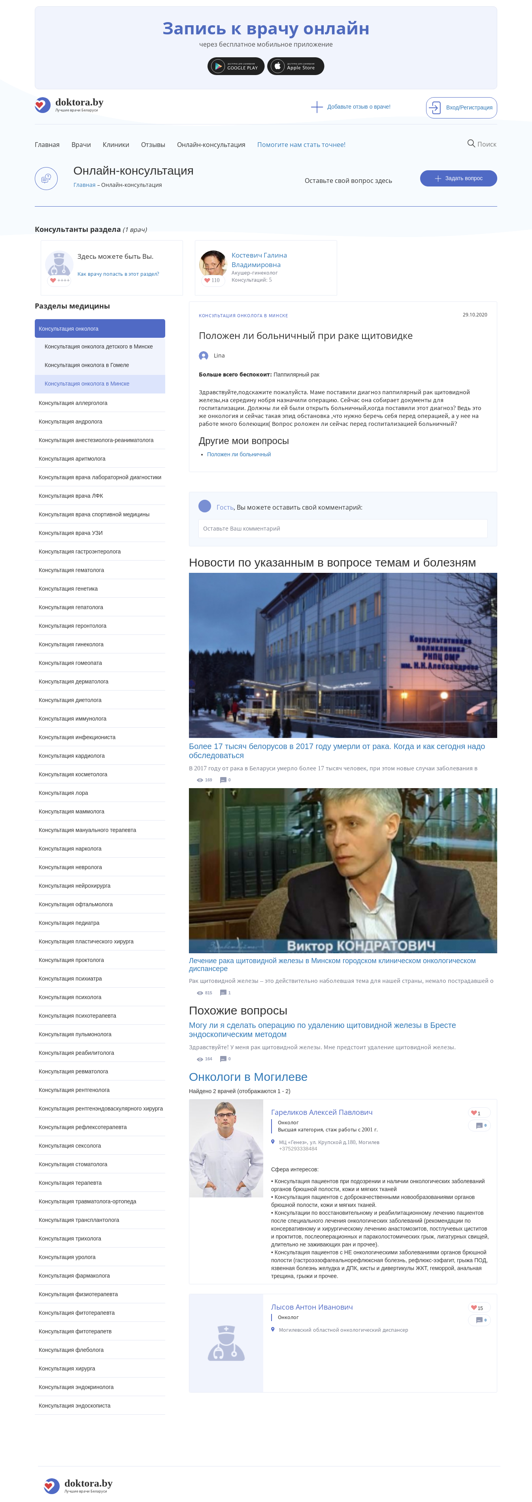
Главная (47, 144)
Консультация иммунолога (72, 718)
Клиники (116, 144)
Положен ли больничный (239, 454)
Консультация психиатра (70, 978)
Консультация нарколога (70, 848)
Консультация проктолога (71, 960)
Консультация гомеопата (70, 663)
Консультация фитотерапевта (77, 1313)
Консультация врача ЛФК (71, 496)
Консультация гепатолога (71, 607)
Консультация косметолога (73, 774)
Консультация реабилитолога (76, 1053)
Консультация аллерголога (73, 403)
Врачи (81, 144)
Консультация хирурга (67, 1368)
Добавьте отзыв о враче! (351, 107)
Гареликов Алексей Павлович (322, 1112)
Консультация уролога (67, 1257)
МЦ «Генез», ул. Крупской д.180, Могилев (329, 1142)
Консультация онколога (68, 329)
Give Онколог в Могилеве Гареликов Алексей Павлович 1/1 (474, 1113)
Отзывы (153, 144)
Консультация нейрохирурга (75, 886)
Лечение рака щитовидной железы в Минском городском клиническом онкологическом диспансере (332, 965)
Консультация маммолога (71, 811)
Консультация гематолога (71, 570)
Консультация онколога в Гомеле (87, 365)
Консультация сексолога (70, 1145)
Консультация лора (63, 793)
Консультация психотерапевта (77, 1016)
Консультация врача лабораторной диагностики (100, 477)
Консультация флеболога (71, 1350)
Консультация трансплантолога (79, 1220)
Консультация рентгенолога (74, 1090)
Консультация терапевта (70, 1183)
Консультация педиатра (69, 923)
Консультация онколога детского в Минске (99, 346)
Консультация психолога (70, 997)
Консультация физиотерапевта (78, 1294)
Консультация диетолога (70, 700)
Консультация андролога (70, 421)
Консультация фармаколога (74, 1275)
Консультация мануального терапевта (87, 830)
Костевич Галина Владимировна (259, 259)
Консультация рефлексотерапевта (83, 1127)
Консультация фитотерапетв (75, 1331)
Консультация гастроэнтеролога (80, 551)
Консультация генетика (68, 588)
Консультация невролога (70, 867)
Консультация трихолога (70, 1238)
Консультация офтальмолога (76, 904)
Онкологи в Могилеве (248, 1076)
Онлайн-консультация (211, 144)
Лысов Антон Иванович (312, 1307)
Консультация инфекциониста (77, 737)
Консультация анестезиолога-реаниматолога (96, 440)
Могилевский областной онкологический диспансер (343, 1330)
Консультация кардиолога (72, 756)
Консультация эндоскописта (74, 1405)
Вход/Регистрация (460, 107)
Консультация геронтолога (72, 626)
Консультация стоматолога (73, 1164)
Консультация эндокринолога (76, 1387)
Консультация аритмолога (72, 458)
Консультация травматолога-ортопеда (87, 1201)
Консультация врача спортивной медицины (94, 514)
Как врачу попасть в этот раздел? (118, 274)
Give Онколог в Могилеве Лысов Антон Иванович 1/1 (474, 1308)
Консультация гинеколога (71, 644)
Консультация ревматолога (73, 1071)
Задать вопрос (459, 178)
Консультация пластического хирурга (86, 941)
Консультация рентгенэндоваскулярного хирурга (101, 1108)
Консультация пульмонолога (75, 1034)
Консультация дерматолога (73, 681)
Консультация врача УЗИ (71, 533)
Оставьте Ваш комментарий (343, 528)
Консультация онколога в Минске (87, 383)
